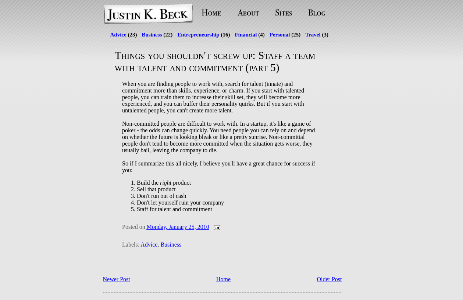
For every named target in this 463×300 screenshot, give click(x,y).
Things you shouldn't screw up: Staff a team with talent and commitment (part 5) (215, 61)
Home (223, 279)
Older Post (329, 279)
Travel (312, 35)
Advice (118, 35)
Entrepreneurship (198, 35)
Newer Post (116, 279)
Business (152, 35)
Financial (246, 35)
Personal (280, 35)
